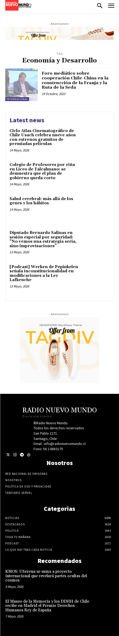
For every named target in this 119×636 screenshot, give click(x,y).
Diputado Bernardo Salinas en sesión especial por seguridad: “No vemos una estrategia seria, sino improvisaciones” (43, 239)
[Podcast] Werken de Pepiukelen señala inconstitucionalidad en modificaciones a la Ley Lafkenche (43, 273)
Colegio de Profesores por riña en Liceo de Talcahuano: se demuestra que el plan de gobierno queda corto (42, 171)
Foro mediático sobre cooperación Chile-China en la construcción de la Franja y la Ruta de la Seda (75, 80)
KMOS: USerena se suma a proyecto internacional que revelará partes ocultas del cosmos (46, 576)
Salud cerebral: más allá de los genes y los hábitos (41, 201)
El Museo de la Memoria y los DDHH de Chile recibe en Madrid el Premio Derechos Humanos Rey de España (47, 606)
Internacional (17, 99)
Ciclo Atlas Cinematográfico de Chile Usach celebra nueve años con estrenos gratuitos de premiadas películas (42, 137)
